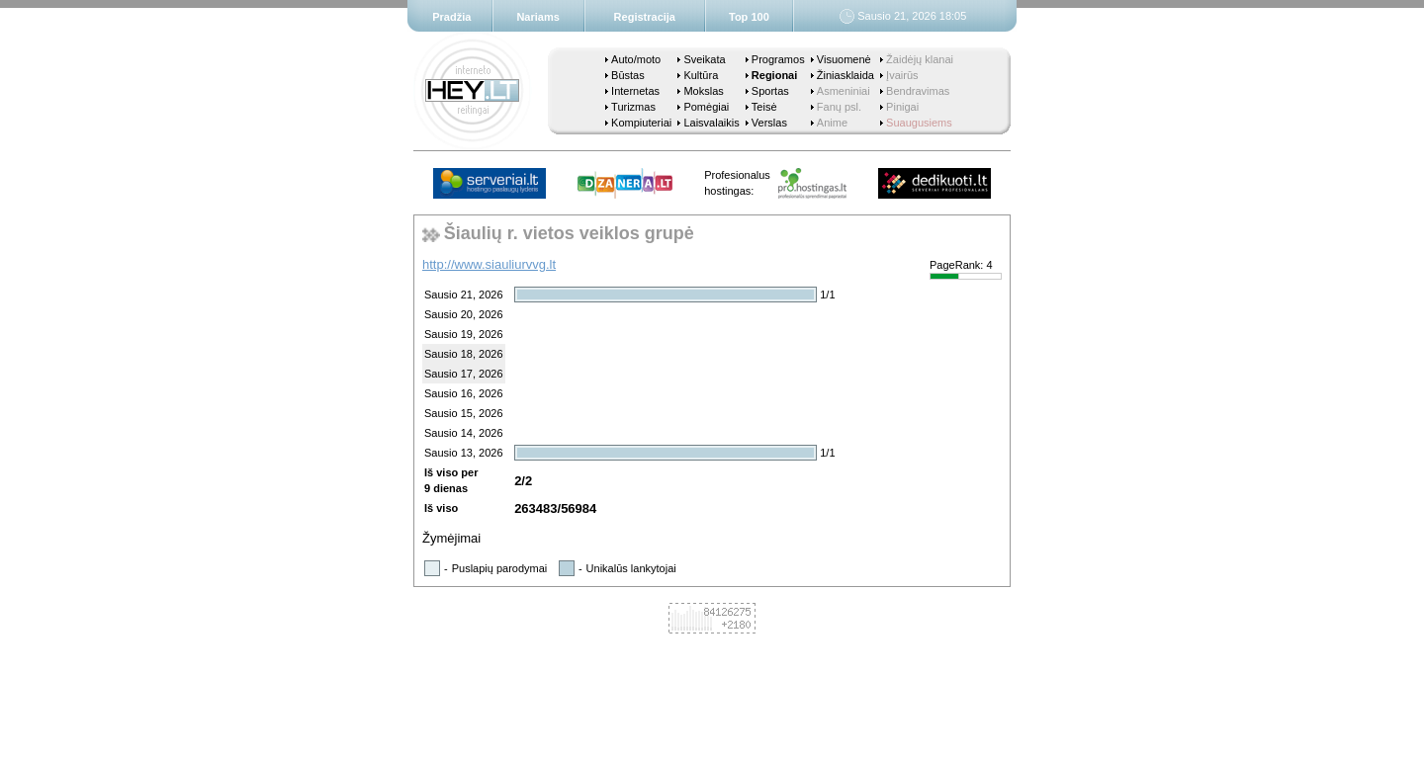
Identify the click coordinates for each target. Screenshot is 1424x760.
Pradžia (451, 17)
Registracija (644, 17)
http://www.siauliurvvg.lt (489, 264)
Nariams (537, 17)
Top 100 (749, 17)
